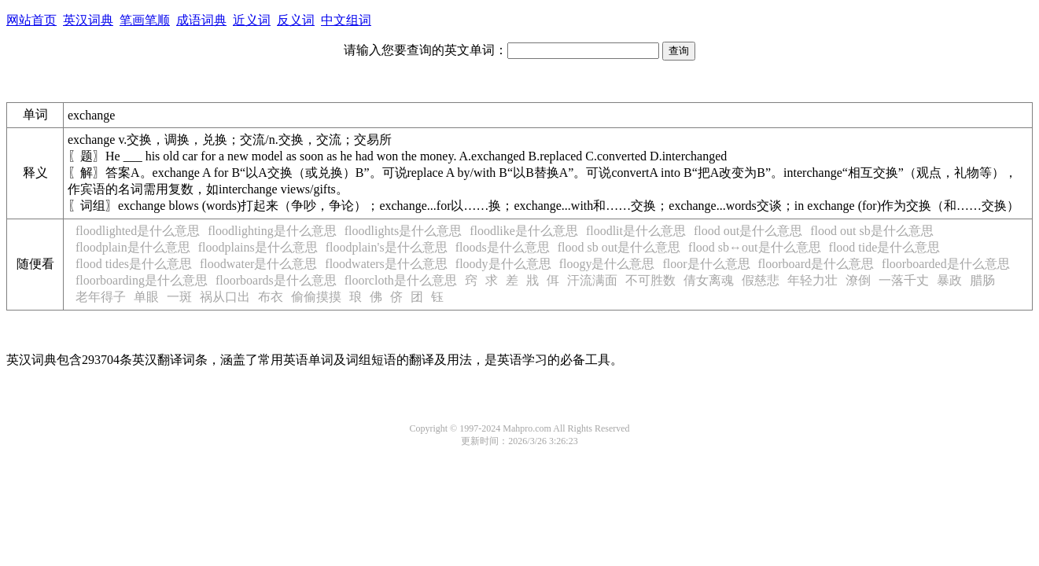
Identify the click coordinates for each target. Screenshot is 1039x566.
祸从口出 (225, 296)
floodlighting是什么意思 (272, 230)
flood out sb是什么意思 (871, 230)
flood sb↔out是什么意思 (754, 247)
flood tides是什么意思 (134, 263)
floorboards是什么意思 (276, 280)
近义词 (252, 20)
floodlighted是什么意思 (138, 230)
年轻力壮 (812, 280)
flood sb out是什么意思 (619, 247)
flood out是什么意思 (748, 230)
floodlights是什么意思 (403, 230)
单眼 (146, 296)
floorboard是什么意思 (816, 263)
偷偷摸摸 (316, 296)
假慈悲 (760, 280)
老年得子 (101, 296)
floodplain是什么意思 (133, 247)
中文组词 (346, 20)
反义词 (296, 20)
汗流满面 (592, 280)
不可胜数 (650, 280)
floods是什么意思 (502, 247)
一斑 (179, 296)
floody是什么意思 (503, 263)
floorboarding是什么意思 (142, 280)
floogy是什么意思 (607, 263)
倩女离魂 (708, 280)
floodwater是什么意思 (258, 263)
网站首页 (31, 20)
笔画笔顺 (145, 20)
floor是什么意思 (706, 263)
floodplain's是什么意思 (387, 247)
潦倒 (858, 280)
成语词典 (201, 20)
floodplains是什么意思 (258, 247)
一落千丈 (904, 280)
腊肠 (982, 280)
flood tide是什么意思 (885, 247)
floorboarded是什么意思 (946, 263)
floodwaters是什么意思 (386, 263)
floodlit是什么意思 (636, 230)
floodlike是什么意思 (524, 230)
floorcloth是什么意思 (400, 280)
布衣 (270, 296)
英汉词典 (88, 20)
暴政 (949, 280)
